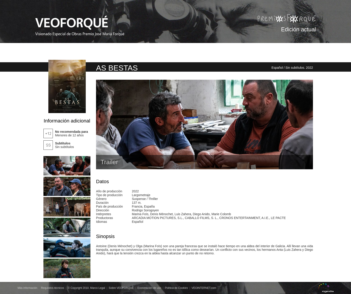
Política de (176, 288)
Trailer (109, 162)
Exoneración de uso (149, 288)
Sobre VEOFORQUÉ (121, 288)
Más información (27, 288)
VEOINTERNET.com (204, 288)
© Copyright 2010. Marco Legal (86, 288)
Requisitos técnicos (52, 288)
